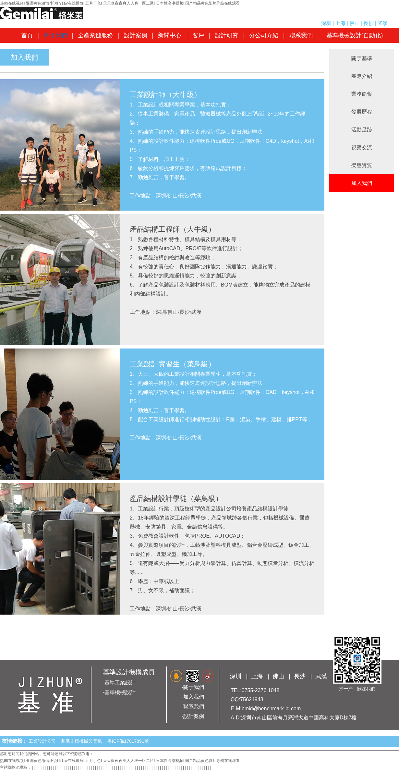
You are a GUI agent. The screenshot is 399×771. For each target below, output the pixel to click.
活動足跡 (361, 129)
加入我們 (361, 183)
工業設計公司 (43, 741)
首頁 (27, 35)
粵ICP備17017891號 (128, 741)
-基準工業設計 (119, 682)
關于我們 (55, 35)
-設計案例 (192, 716)
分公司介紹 (263, 35)
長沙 (368, 23)
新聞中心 (169, 35)
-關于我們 (192, 687)
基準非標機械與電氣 (82, 741)
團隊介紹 (361, 76)
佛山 (354, 23)
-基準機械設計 (119, 692)
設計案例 (135, 35)
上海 (340, 23)
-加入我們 (192, 697)
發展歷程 (361, 112)
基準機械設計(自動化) (354, 35)
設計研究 (226, 35)
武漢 (382, 23)
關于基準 (361, 58)
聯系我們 (301, 35)
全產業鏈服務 (95, 35)
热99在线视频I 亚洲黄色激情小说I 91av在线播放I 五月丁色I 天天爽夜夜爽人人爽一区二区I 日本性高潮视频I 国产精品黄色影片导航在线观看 (120, 3)
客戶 (198, 35)
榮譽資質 (361, 165)
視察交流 (361, 147)
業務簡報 (361, 94)
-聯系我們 (192, 706)
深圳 (326, 23)
